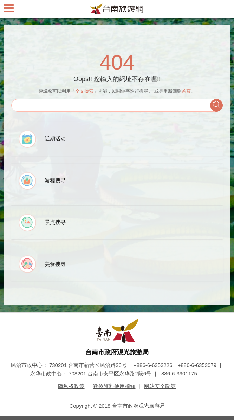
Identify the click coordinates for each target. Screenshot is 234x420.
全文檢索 (84, 91)
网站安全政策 (160, 386)
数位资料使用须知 (114, 386)
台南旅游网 (117, 8)
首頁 (186, 91)
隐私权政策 (71, 386)
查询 (216, 105)
